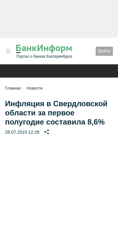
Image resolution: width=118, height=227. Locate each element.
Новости (34, 88)
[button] (8, 51)
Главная (12, 88)
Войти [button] (104, 51)
